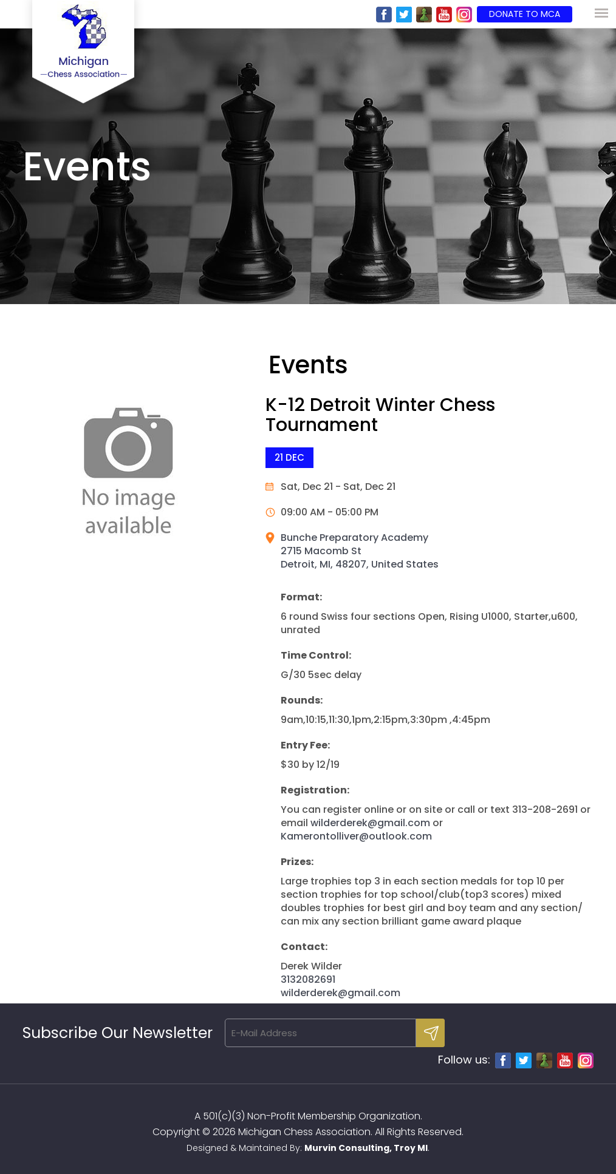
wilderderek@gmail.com (370, 823)
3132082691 (308, 979)
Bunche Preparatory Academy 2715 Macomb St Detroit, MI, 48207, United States (360, 551)
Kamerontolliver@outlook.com (356, 836)
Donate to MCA (524, 14)
